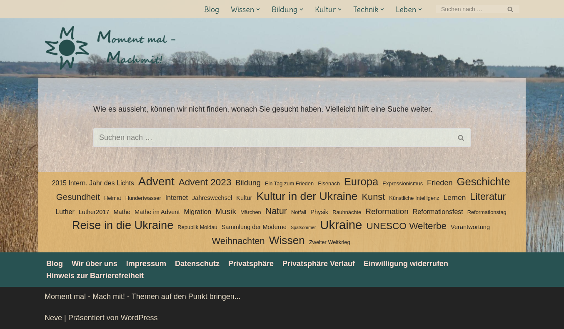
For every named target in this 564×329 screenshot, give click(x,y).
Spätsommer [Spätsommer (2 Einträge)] (303, 227)
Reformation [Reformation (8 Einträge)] (387, 211)
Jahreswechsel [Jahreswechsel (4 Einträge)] (212, 197)
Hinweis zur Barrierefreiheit (95, 276)
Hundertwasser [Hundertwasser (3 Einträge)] (143, 198)
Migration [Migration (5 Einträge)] (197, 211)
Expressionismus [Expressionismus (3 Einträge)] (402, 183)
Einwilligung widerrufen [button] (406, 263)
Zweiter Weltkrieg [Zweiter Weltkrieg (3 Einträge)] (329, 242)
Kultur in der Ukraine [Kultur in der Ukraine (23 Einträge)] (306, 196)
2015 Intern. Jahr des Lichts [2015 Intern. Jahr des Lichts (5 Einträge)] (93, 183)
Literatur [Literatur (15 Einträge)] (488, 196)
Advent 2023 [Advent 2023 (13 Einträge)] (205, 182)
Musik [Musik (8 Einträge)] (225, 211)
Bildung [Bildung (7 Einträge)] (247, 183)
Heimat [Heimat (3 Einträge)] (112, 198)
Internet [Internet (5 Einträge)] (176, 197)
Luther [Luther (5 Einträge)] (64, 211)
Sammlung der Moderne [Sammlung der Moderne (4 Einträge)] (254, 227)
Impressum (146, 263)
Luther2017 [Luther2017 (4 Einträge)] (94, 212)
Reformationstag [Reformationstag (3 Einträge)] (487, 212)
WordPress (139, 318)
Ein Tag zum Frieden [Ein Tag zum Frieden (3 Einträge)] (289, 183)
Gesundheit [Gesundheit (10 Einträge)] (78, 197)
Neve (53, 318)
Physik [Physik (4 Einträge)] (319, 212)
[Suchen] (468, 9)
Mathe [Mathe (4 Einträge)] (121, 212)
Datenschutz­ (197, 263)
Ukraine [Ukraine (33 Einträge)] (341, 225)
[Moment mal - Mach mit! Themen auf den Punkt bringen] (111, 48)
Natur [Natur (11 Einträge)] (276, 211)
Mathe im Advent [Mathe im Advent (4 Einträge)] (157, 212)
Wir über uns (94, 263)
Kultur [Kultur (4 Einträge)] (244, 197)
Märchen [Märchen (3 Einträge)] (250, 212)
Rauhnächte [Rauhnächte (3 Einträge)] (346, 212)
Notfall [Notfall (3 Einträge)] (298, 212)
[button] (258, 9)
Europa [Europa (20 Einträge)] (361, 181)
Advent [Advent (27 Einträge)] (156, 181)
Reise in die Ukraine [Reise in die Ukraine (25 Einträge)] (122, 225)
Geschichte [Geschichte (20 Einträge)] (483, 181)
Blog (211, 9)
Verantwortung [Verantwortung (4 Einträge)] (470, 227)
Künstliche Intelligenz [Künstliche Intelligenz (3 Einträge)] (414, 198)
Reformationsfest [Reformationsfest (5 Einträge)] (438, 211)
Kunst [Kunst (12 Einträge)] (373, 197)
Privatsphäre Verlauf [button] (318, 263)
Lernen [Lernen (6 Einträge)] (455, 197)
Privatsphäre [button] (251, 263)
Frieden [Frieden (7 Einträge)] (439, 183)
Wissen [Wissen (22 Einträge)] (287, 240)
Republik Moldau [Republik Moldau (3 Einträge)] (197, 227)
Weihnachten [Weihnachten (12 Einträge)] (238, 241)
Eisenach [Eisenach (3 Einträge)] (329, 183)
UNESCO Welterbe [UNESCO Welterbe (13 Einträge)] (406, 226)
